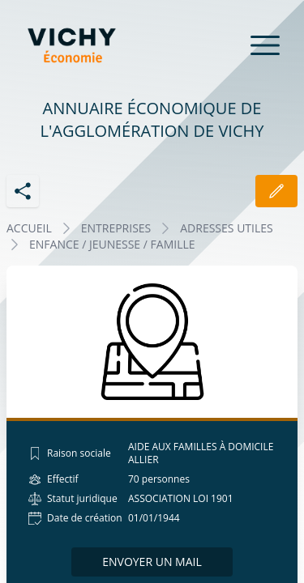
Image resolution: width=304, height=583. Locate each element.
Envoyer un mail (152, 561)
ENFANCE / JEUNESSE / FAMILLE (112, 244)
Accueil (29, 228)
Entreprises (116, 228)
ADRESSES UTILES (226, 228)
